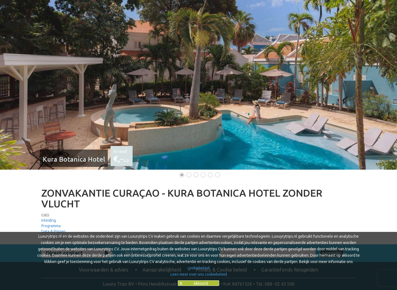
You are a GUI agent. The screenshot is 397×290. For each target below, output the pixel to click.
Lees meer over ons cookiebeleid (198, 274)
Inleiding (48, 220)
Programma (51, 226)
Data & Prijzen (53, 231)
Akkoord (201, 283)
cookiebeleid (198, 268)
